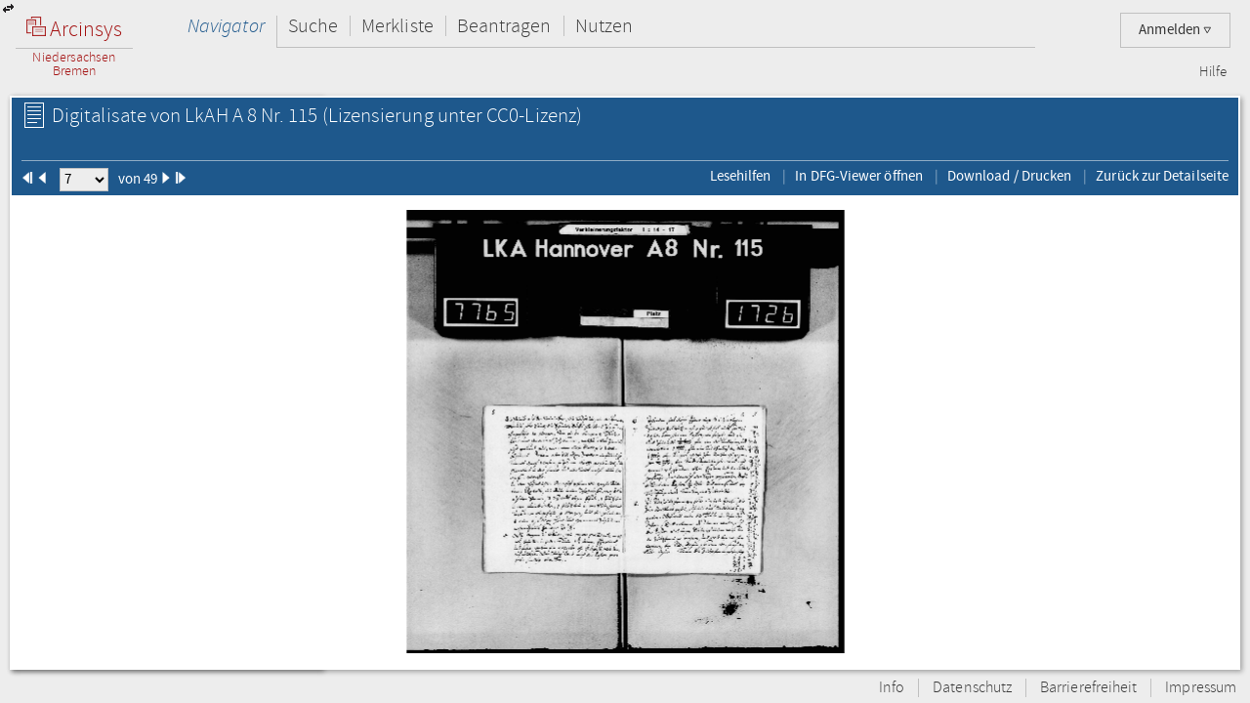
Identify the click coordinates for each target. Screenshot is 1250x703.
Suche (313, 26)
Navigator (226, 26)
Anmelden (1175, 30)
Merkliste (397, 26)
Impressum (1200, 688)
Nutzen (604, 26)
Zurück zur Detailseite (1162, 176)
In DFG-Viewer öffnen (859, 176)
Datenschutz (972, 688)
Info (891, 688)
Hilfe (1213, 72)
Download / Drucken (1009, 176)
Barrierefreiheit (1088, 688)
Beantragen (504, 26)
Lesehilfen (740, 176)
